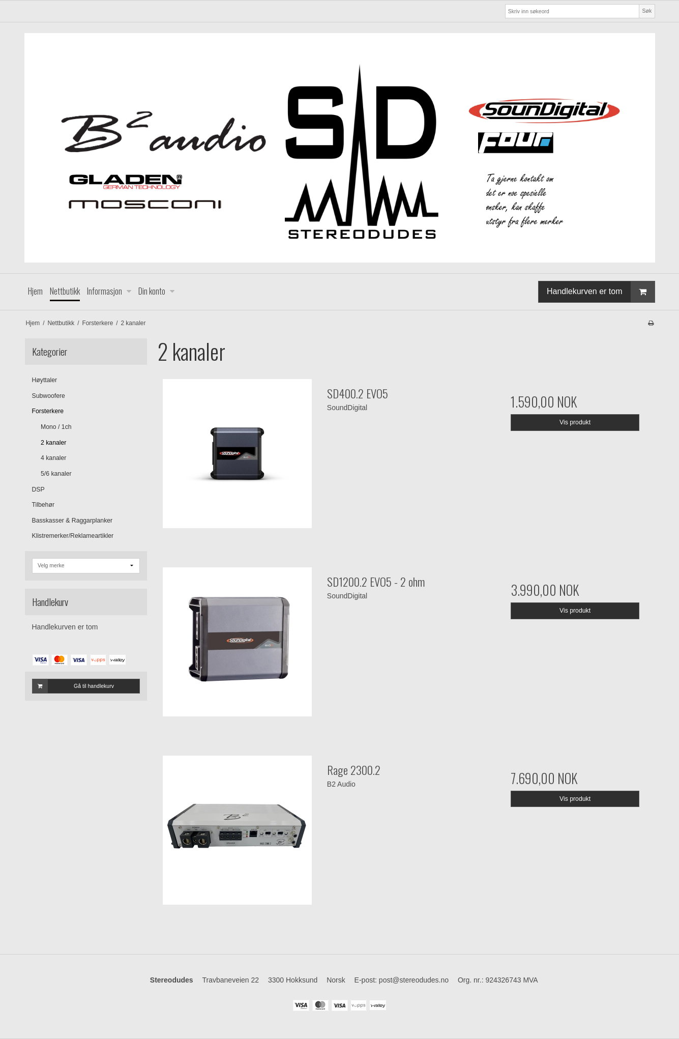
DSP (38, 489)
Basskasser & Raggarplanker (72, 520)
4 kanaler (53, 457)
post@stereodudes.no (414, 980)
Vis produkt (575, 422)
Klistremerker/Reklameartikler (73, 535)
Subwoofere (48, 395)
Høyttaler (44, 380)
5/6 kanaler (56, 473)
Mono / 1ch (56, 426)
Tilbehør (43, 504)
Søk (647, 11)
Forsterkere (48, 411)
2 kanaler (53, 442)
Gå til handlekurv (73, 685)
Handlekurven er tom (601, 291)
